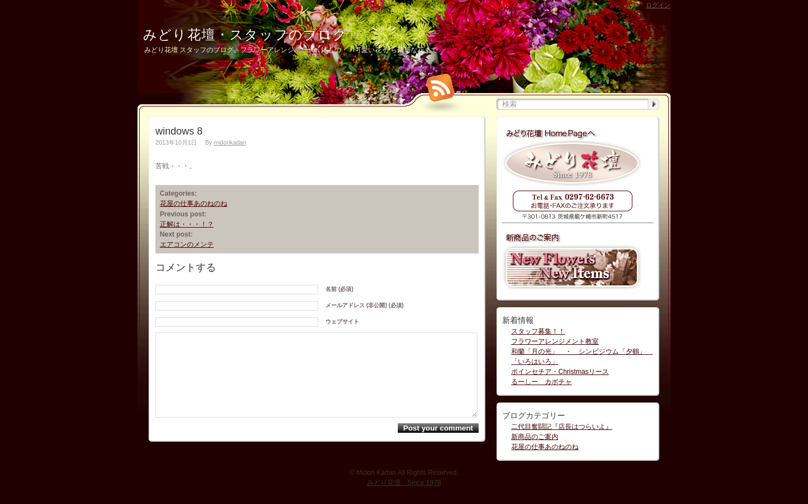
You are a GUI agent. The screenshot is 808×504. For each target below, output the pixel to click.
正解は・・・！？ (187, 224)
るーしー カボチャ (541, 382)
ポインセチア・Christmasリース (560, 372)
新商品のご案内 (534, 437)
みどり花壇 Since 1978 (404, 487)
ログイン (658, 5)
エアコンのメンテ (187, 244)
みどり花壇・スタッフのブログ (245, 34)
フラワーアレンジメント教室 (555, 341)
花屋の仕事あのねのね (193, 203)
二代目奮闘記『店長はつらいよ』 (561, 427)
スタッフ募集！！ (538, 331)
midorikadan (230, 142)
